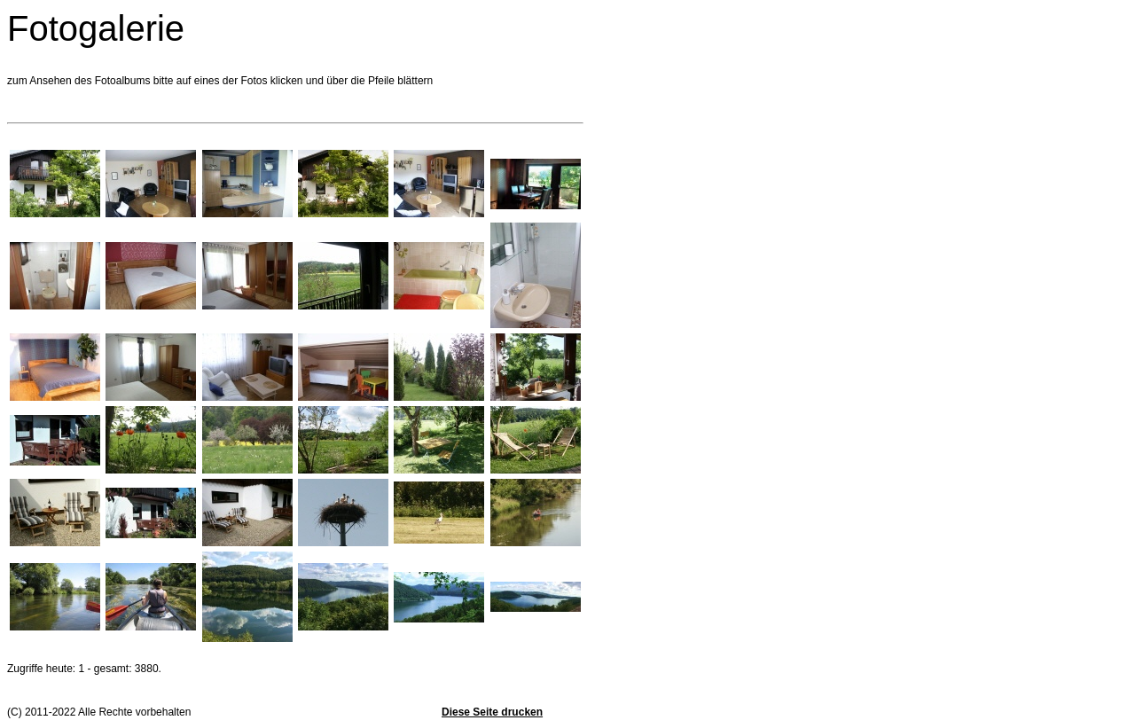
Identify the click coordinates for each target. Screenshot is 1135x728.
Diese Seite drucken (492, 712)
